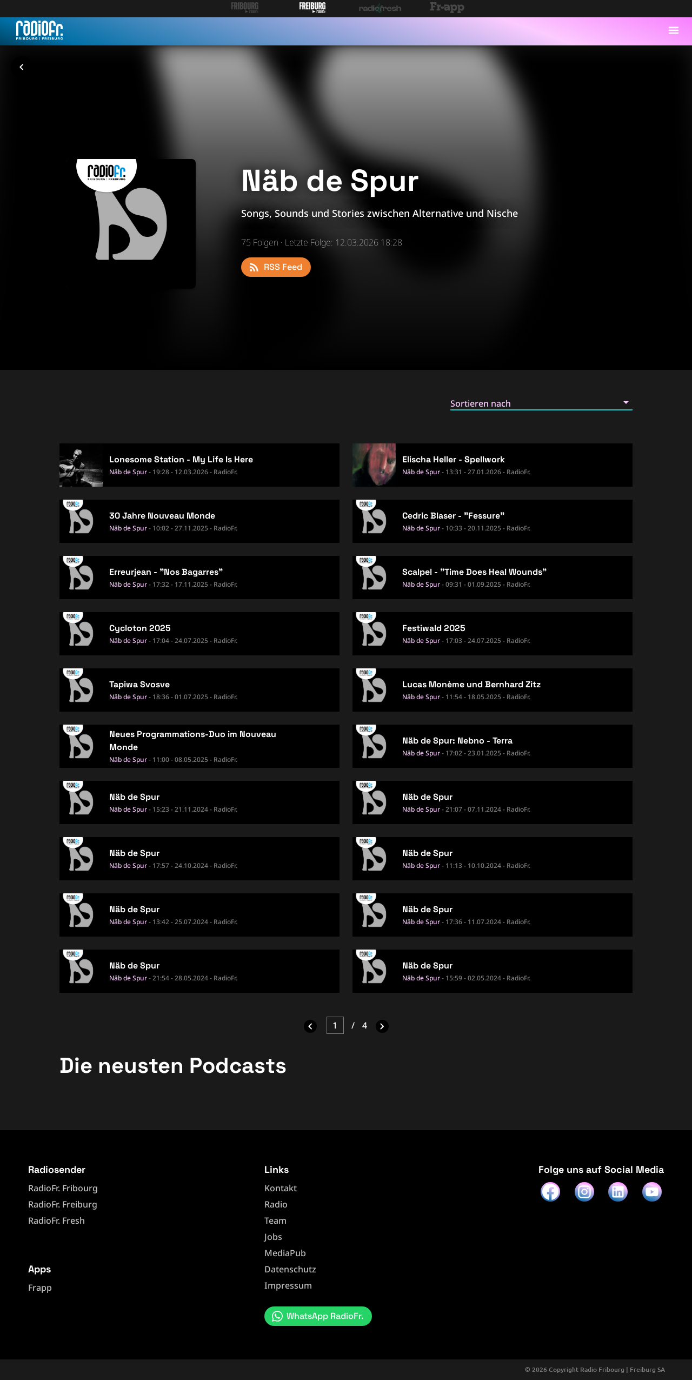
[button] (541, 403)
